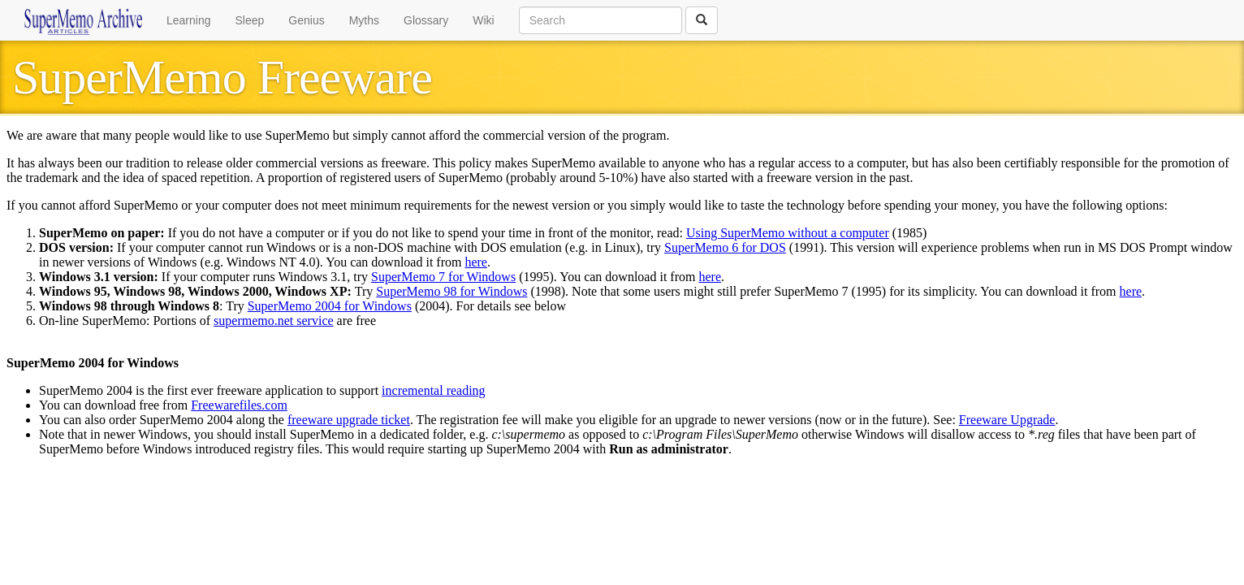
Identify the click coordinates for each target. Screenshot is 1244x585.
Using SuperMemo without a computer (787, 233)
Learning (188, 20)
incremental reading (434, 390)
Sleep (250, 20)
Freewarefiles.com (239, 405)
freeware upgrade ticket (348, 420)
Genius (306, 20)
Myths (364, 20)
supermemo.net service (274, 320)
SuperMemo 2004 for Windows (330, 306)
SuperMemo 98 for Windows (451, 291)
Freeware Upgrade (1007, 420)
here (475, 262)
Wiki (483, 20)
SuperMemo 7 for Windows (443, 277)
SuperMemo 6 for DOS (725, 247)
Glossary (426, 20)
